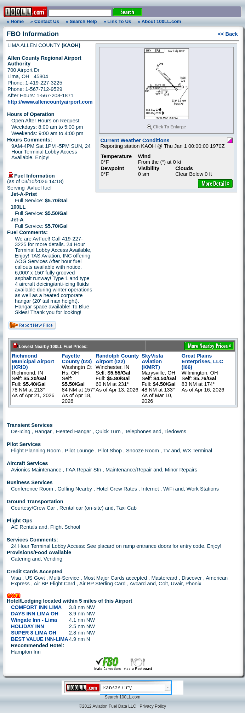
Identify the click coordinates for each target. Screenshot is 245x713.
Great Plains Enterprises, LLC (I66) (202, 361)
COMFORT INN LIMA (36, 607)
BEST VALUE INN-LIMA (39, 639)
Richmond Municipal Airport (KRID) (33, 361)
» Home (14, 21)
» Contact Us (44, 21)
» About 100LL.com (159, 21)
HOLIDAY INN (27, 626)
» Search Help (81, 21)
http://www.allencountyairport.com (49, 102)
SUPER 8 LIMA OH (33, 633)
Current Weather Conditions (134, 140)
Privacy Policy (152, 706)
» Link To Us (117, 21)
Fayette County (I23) (77, 358)
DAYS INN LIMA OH (34, 613)
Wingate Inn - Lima (34, 620)
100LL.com (129, 697)
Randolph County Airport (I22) (117, 358)
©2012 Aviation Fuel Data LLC (107, 706)
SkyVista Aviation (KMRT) (152, 361)
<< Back (228, 34)
